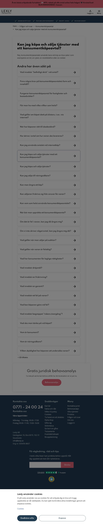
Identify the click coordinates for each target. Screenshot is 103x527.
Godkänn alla (27, 518)
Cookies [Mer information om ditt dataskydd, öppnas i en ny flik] (20, 508)
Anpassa (62, 518)
